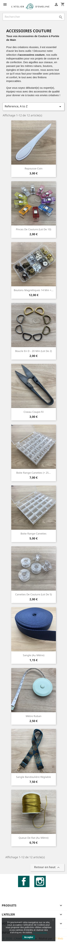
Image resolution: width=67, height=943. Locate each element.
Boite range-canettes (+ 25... (33, 472)
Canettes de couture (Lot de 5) (33, 594)
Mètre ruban (33, 716)
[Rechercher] (33, 16)
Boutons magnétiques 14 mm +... (33, 290)
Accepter (28, 937)
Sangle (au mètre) (33, 655)
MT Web (58, 938)
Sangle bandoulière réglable (33, 777)
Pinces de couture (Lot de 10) (33, 229)
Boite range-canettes (33, 533)
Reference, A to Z (33, 106)
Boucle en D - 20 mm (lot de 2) (33, 351)
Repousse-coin (34, 168)
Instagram (40, 881)
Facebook (23, 881)
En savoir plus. (40, 932)
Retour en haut (47, 867)
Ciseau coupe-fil (34, 411)
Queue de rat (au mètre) (33, 837)
